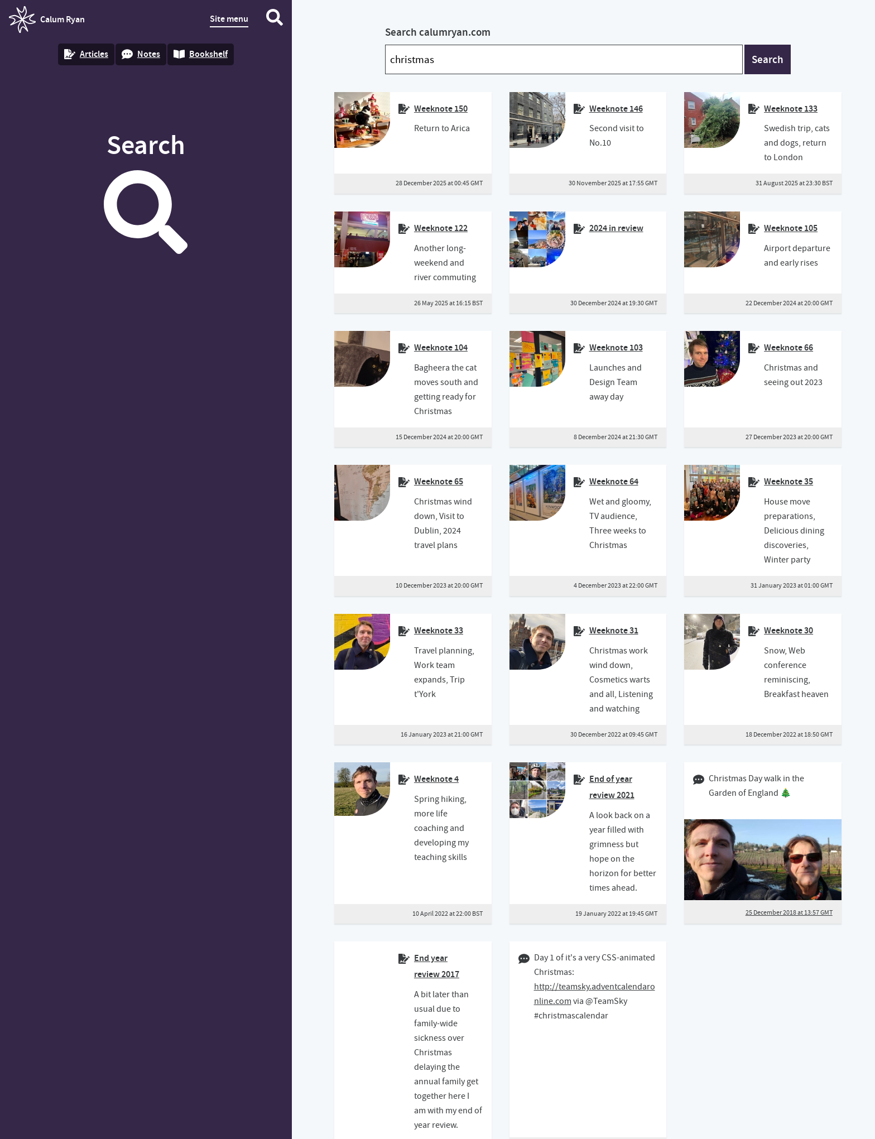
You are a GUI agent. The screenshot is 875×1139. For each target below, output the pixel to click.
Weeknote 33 (438, 630)
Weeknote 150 (441, 108)
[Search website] (274, 19)
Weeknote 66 (788, 347)
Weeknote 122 (441, 228)
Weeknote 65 (438, 481)
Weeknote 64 (613, 481)
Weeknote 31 (613, 630)
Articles (86, 54)
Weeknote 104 (441, 347)
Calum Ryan (47, 19)
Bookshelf (201, 54)
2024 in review (616, 228)
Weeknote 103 (616, 347)
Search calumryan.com (438, 32)
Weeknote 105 (791, 228)
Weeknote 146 (616, 108)
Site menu (229, 19)
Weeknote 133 (791, 108)
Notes (141, 54)
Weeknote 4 (436, 779)
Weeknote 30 (788, 630)
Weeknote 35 (788, 481)
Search (767, 59)
